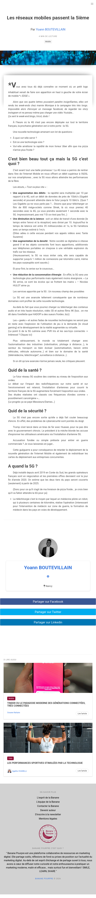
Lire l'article (82, 714)
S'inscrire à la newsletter (48, 814)
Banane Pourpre (44, 879)
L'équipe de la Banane (48, 801)
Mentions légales (48, 818)
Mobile (48, 42)
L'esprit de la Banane (48, 797)
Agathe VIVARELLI (19, 771)
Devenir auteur (48, 810)
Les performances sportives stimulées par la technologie (45, 763)
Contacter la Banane (48, 806)
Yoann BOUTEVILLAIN (50, 29)
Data (10, 758)
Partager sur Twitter (48, 612)
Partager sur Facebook (48, 601)
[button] (92, 4)
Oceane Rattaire (13, 713)
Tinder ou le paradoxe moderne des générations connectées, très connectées (46, 704)
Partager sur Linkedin (48, 622)
